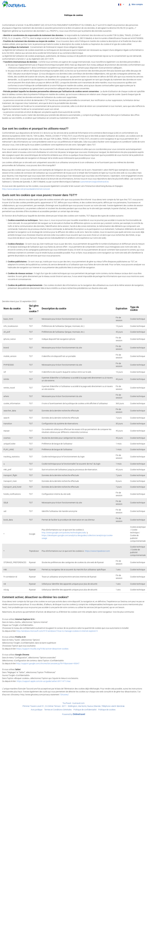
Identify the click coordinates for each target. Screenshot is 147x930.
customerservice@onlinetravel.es (94, 182)
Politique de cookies (106, 710)
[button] (121, 4)
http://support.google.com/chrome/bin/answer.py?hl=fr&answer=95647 (47, 663)
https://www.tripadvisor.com (97, 551)
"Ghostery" (64, 694)
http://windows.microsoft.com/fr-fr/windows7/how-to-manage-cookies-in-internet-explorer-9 (57, 631)
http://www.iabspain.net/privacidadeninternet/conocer (26, 189)
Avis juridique (36, 710)
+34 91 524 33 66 (117, 706)
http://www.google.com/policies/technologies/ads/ (64, 532)
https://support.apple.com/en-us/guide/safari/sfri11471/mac (44, 681)
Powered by (73, 714)
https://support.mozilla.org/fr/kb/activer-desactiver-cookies (42, 649)
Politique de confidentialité (85, 710)
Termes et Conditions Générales (58, 710)
